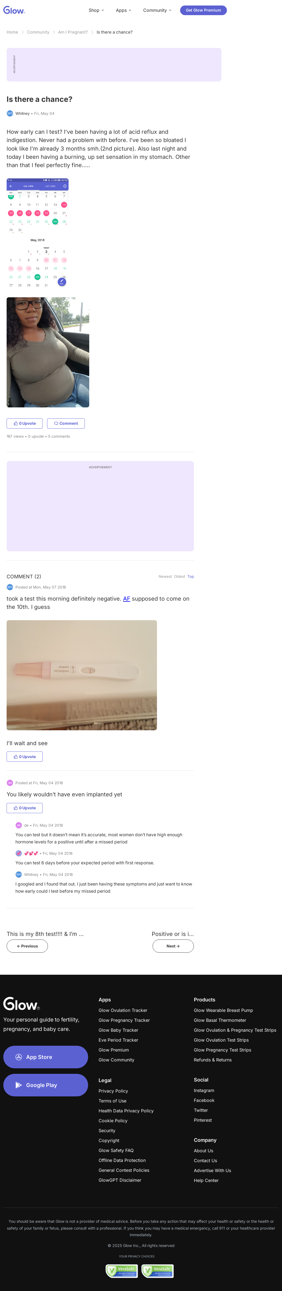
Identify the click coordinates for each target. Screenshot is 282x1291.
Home (12, 32)
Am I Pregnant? (73, 32)
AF (126, 598)
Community (38, 32)
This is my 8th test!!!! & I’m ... (45, 933)
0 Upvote (24, 423)
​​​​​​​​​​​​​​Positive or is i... (173, 933)
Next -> (173, 946)
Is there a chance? (115, 32)
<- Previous (27, 946)
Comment (66, 423)
